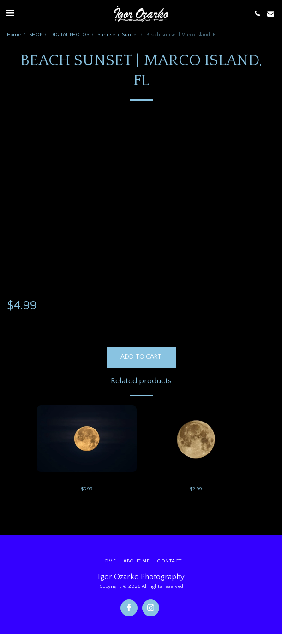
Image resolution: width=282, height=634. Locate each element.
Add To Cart (141, 357)
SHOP (35, 34)
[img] (87, 438)
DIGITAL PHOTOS (69, 34)
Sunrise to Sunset (117, 34)
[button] (10, 13)
